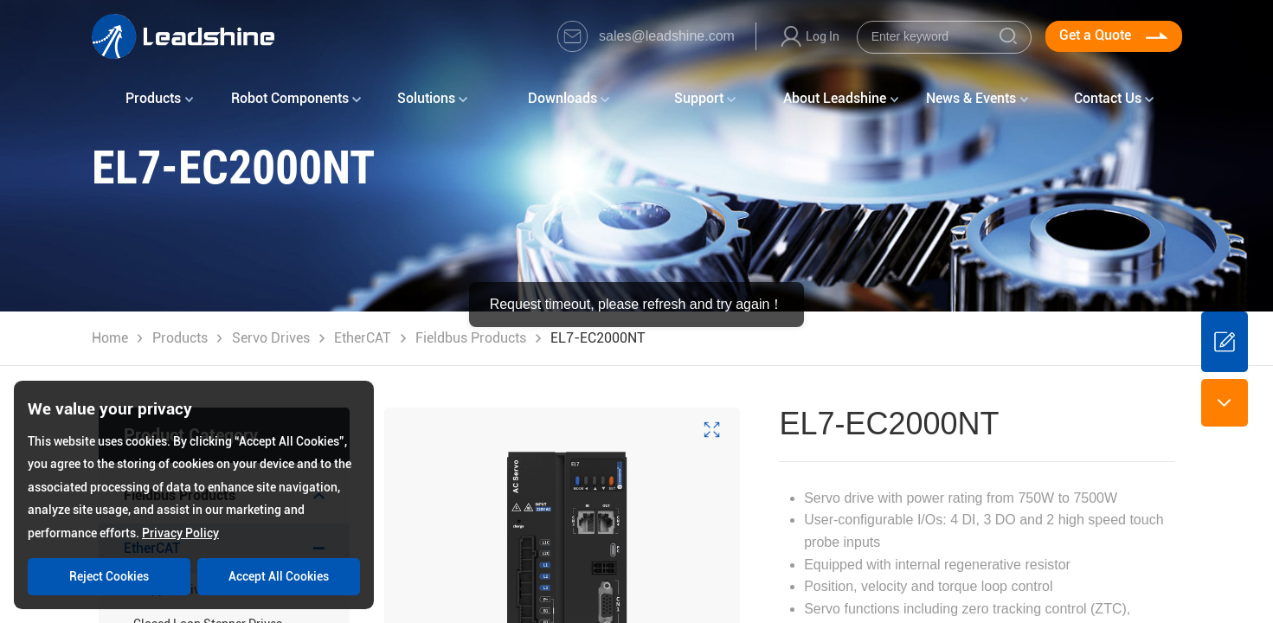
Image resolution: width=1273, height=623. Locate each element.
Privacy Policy (180, 533)
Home (110, 338)
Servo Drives (271, 338)
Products (180, 338)
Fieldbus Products (470, 338)
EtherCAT (362, 338)
